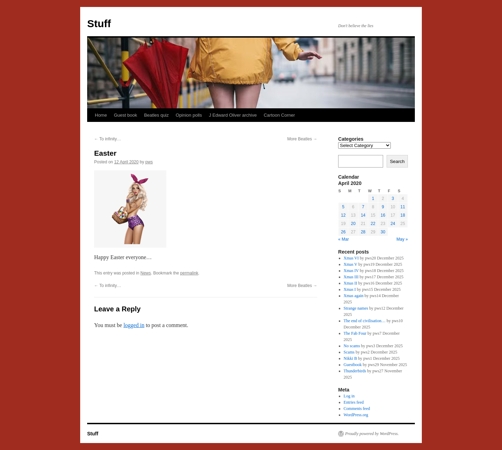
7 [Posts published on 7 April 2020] (363, 206)
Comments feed (357, 408)
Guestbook (353, 364)
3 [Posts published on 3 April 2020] (392, 198)
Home (101, 115)
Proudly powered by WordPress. (372, 433)
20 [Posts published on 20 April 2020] (353, 223)
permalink (189, 273)
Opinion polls (189, 115)
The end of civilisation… (365, 320)
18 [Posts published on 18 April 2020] (403, 215)
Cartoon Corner (279, 115)
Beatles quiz (156, 115)
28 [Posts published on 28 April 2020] (363, 232)
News (145, 273)
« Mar (343, 239)
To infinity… (107, 139)
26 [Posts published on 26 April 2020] (343, 232)
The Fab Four (355, 333)
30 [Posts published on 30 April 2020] (383, 232)
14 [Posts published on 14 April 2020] (363, 215)
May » (402, 239)
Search (397, 161)
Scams (349, 352)
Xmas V (350, 264)
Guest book (125, 115)
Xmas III (351, 276)
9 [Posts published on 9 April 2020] (383, 206)
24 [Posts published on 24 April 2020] (392, 223)
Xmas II (350, 283)
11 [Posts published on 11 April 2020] (403, 206)
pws (149, 162)
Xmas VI (351, 258)
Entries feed (354, 402)
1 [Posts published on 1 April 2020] (373, 198)
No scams (352, 345)
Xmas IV (351, 270)
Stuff (99, 23)
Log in (349, 396)
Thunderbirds (355, 370)
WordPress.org (356, 414)
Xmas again (354, 295)
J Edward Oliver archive (233, 115)
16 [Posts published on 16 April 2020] (383, 215)
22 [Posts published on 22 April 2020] (373, 223)
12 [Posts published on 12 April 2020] (343, 215)
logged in (133, 325)
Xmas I (350, 289)
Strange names (356, 308)
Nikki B (350, 358)
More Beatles (302, 139)
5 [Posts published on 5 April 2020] (343, 206)
